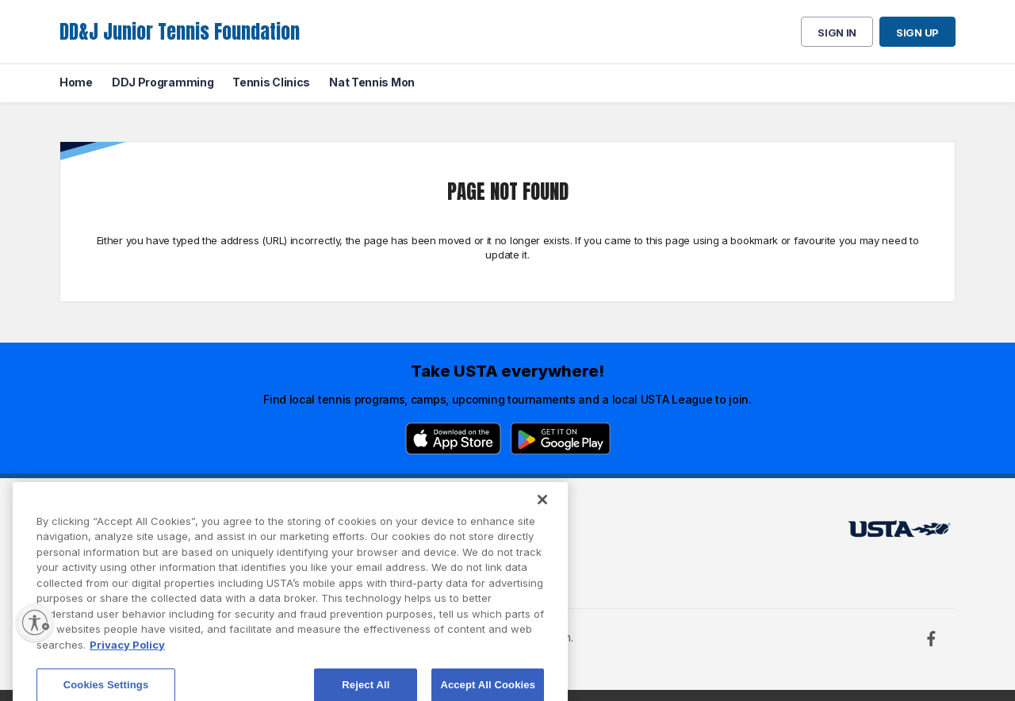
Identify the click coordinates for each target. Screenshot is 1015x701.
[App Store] (453, 438)
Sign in (837, 32)
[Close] (542, 517)
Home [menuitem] (76, 82)
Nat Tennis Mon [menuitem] (372, 82)
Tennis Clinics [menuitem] (271, 82)
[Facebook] (931, 638)
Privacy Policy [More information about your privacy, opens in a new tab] (127, 663)
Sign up (917, 32)
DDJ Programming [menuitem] (163, 82)
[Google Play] (561, 438)
